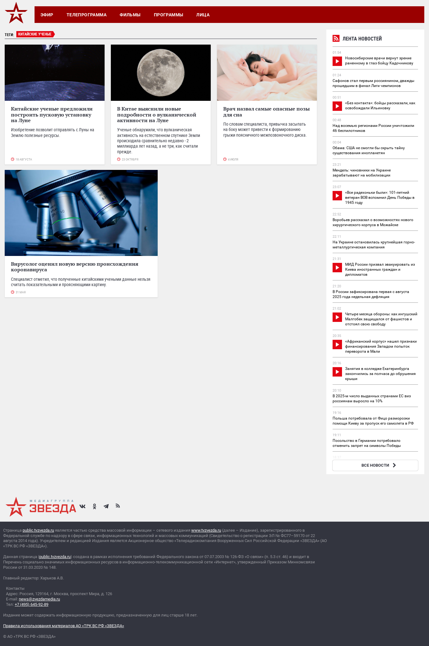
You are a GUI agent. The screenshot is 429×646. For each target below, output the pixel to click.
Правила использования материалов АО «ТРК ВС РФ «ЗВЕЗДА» (63, 625)
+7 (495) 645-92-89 (31, 604)
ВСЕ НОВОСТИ (379, 465)
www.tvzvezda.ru (206, 530)
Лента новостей (357, 39)
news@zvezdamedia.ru (39, 599)
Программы (168, 14)
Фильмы (130, 14)
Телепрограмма (86, 14)
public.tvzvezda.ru (38, 530)
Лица (202, 14)
